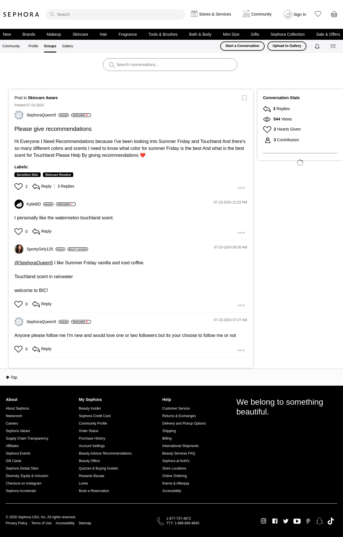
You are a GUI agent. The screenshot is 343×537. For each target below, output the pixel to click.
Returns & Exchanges (179, 416)
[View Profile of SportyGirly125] (46, 249)
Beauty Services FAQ (178, 453)
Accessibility (171, 491)
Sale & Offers (328, 34)
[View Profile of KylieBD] (40, 204)
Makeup (54, 34)
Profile (33, 46)
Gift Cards (13, 461)
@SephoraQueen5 (33, 262)
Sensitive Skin (27, 174)
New (7, 34)
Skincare (80, 34)
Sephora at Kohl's (175, 461)
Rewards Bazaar (92, 476)
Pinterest (308, 521)
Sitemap (84, 523)
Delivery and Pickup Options (184, 423)
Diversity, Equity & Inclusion (27, 476)
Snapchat (319, 521)
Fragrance (127, 34)
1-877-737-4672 (178, 519)
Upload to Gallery (287, 46)
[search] (115, 14)
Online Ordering (174, 476)
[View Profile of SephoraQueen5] (48, 115)
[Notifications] (318, 46)
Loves (83, 483)
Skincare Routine (58, 174)
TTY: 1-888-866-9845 (182, 523)
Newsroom (14, 416)
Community (11, 46)
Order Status (89, 431)
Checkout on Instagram (24, 483)
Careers (12, 423)
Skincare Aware (43, 97)
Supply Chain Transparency (27, 438)
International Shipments (180, 446)
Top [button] (14, 377)
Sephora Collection (288, 34)
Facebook (274, 521)
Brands (28, 34)
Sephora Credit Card (95, 416)
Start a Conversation (242, 46)
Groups (50, 46)
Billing (166, 438)
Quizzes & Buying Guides (98, 468)
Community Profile (93, 423)
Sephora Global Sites (22, 468)
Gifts (255, 34)
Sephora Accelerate (21, 491)
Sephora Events (18, 453)
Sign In (300, 14)
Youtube (297, 521)
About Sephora (17, 408)
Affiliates (12, 446)
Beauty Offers (89, 461)
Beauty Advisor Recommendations (105, 453)
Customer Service (176, 408)
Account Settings (92, 446)
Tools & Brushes (163, 34)
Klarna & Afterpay (175, 483)
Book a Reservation (94, 491)
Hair (103, 34)
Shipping (169, 431)
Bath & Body (200, 34)
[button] (19, 186)
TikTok (330, 521)
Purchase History (92, 438)
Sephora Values (18, 431)
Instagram (263, 521)
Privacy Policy (16, 523)
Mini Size (231, 34)
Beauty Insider (90, 408)
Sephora (21, 14)
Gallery (67, 46)
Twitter (285, 521)
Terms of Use (41, 523)
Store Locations (174, 468)
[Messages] (333, 46)
